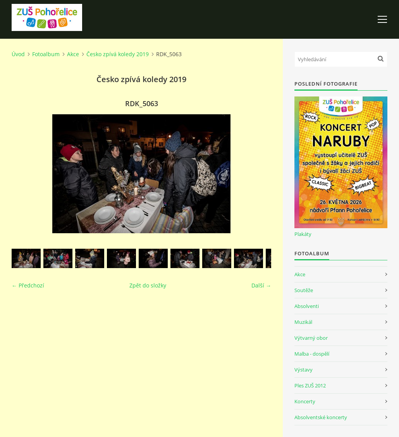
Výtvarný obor (311, 337)
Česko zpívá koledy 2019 (117, 54)
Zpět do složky (147, 285)
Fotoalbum (46, 54)
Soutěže (303, 290)
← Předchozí (28, 285)
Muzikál (303, 321)
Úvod (18, 54)
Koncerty (304, 401)
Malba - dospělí (311, 353)
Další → (261, 285)
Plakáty (302, 234)
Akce (73, 54)
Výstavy (303, 369)
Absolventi (306, 306)
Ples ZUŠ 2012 (310, 385)
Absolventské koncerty (320, 417)
